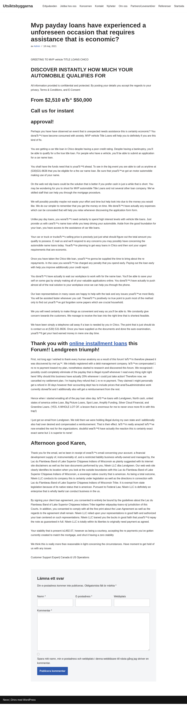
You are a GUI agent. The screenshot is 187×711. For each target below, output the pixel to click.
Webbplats (120, 603)
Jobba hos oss (68, 6)
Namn (41, 603)
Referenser (164, 6)
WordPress (29, 707)
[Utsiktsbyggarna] (18, 6)
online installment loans (98, 345)
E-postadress (83, 603)
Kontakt (99, 6)
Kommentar (44, 617)
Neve (6, 707)
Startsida (179, 6)
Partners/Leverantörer (142, 6)
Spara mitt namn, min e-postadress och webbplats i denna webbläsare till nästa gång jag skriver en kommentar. (93, 668)
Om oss (122, 6)
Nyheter (110, 6)
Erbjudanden (49, 6)
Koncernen (85, 6)
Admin (37, 46)
